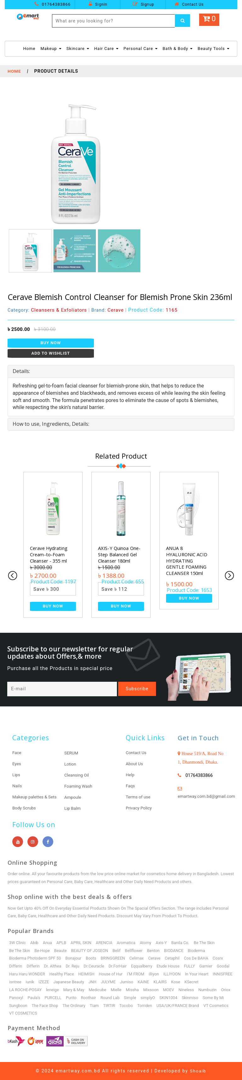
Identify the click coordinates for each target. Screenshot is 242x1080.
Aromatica (127, 942)
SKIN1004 (185, 997)
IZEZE (68, 981)
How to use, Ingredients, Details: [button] (51, 423)
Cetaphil (174, 958)
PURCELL (67, 997)
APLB (62, 942)
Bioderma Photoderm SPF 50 (35, 958)
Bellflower (136, 950)
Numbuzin (210, 989)
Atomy (147, 942)
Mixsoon (153, 989)
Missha (134, 989)
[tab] (121, 371)
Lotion (70, 764)
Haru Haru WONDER (44, 974)
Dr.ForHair (119, 966)
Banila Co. (183, 942)
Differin (15, 966)
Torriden (172, 1005)
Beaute (61, 950)
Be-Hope (42, 950)
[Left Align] (183, 20)
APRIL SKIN (82, 942)
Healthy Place (79, 974)
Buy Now (51, 342)
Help (130, 775)
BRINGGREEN (114, 958)
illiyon (173, 974)
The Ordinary (101, 1005)
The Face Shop (71, 1005)
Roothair (103, 997)
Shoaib (198, 1070)
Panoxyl (30, 997)
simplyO (163, 997)
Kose (202, 981)
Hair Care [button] (106, 48)
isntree (39, 981)
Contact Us (189, 4)
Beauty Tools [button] (213, 48)
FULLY (192, 966)
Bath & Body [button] (178, 48)
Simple (146, 997)
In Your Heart (217, 974)
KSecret (218, 981)
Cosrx (221, 958)
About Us (135, 763)
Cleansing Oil (77, 775)
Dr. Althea (53, 966)
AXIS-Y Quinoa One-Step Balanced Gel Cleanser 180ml (119, 554)
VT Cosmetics (22, 1013)
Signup (143, 4)
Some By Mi (20, 1005)
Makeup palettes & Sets (35, 797)
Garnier (209, 966)
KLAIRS (186, 981)
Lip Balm (72, 808)
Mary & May (74, 989)
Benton (155, 950)
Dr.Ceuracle (95, 966)
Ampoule (73, 797)
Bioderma (199, 950)
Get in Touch (200, 738)
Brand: (108, 310)
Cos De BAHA (199, 958)
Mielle (117, 989)
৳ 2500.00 (19, 329)
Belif (118, 950)
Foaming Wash (79, 786)
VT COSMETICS (53, 1013)
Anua (48, 942)
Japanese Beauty (94, 981)
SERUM (71, 753)
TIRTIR (137, 1005)
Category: (48, 310)
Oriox (14, 997)
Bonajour (74, 958)
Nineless (189, 989)
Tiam (121, 1005)
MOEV (171, 989)
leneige (53, 989)
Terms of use (139, 797)
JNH (118, 981)
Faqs (130, 786)
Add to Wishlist (51, 353)
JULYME (134, 981)
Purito (86, 997)
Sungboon (44, 1005)
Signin (98, 4)
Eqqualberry (144, 966)
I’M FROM (155, 974)
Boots (92, 958)
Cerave (156, 958)
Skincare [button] (77, 48)
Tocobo (154, 1005)
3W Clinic (17, 942)
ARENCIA (105, 942)
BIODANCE (176, 950)
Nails (17, 786)
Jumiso (152, 981)
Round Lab (125, 997)
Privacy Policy (139, 808)
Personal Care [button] (141, 48)
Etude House (170, 966)
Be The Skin (207, 942)
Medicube (99, 989)
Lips (16, 775)
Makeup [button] (50, 48)
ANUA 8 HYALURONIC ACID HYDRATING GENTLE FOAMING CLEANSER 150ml (187, 560)
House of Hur (130, 974)
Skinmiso (206, 997)
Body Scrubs (24, 808)
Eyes (16, 763)
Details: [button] (21, 371)
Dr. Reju (73, 966)
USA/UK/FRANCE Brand (206, 1005)
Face (17, 752)
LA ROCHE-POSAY (25, 989)
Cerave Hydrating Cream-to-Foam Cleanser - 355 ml (49, 554)
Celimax (138, 958)
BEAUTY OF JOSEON (91, 950)
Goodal (15, 974)
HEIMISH (105, 974)
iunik (54, 981)
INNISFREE (19, 981)
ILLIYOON (192, 974)
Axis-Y (163, 942)
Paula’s (48, 997)
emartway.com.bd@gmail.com (208, 796)
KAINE (170, 981)
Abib (35, 942)
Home (29, 48)
